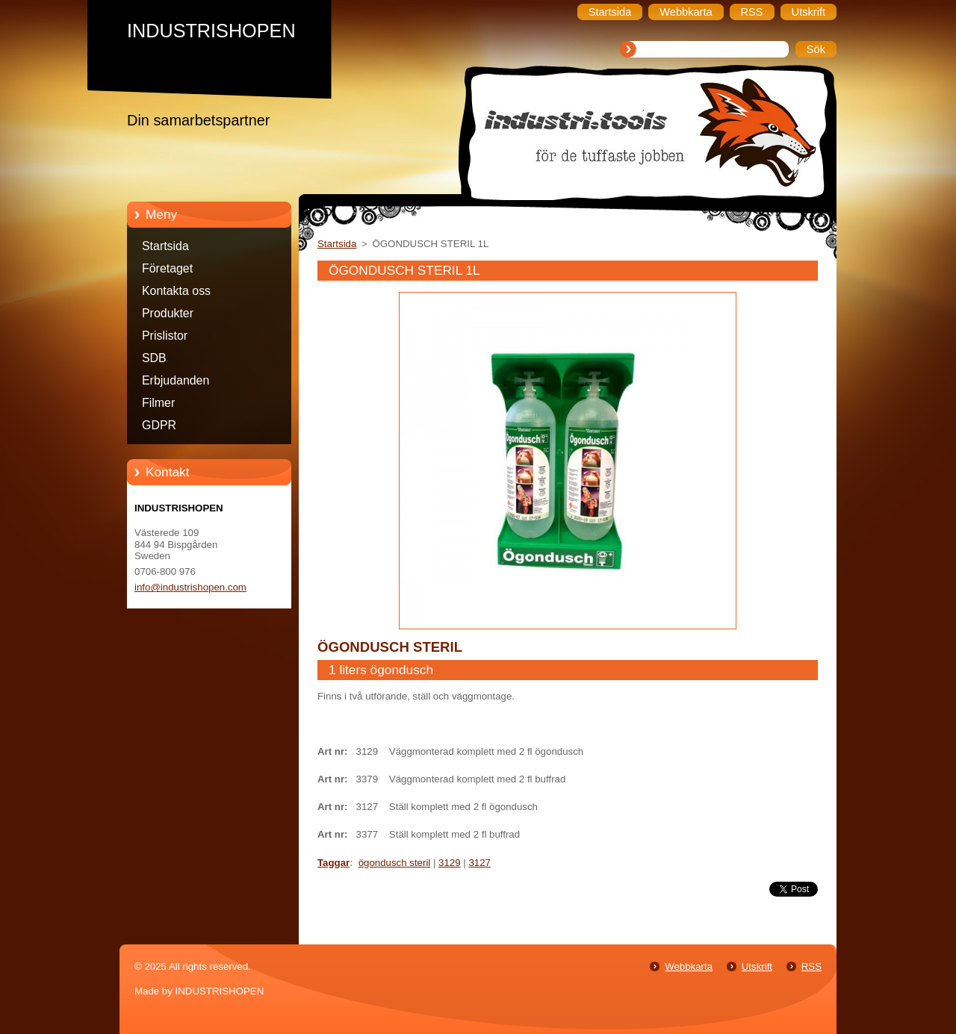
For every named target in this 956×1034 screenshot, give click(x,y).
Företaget (167, 268)
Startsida (165, 246)
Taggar (333, 862)
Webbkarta (689, 966)
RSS (811, 966)
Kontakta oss (176, 290)
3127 (479, 862)
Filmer (158, 402)
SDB (154, 358)
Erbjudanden (175, 380)
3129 (449, 862)
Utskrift (757, 966)
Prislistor (164, 335)
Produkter (167, 313)
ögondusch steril (394, 862)
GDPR (159, 425)
